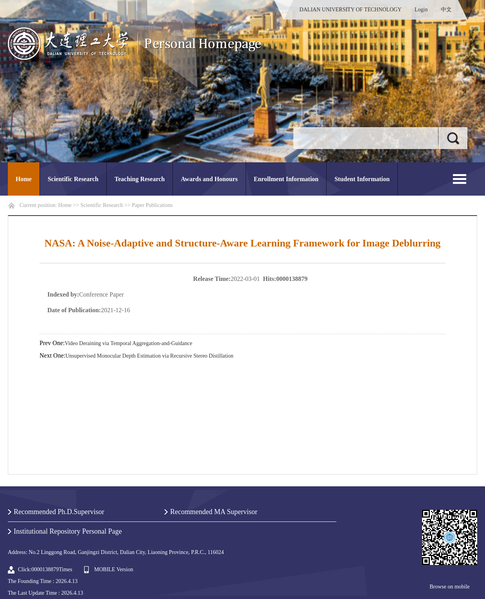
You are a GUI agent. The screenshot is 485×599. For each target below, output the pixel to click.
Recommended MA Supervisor (213, 512)
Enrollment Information (286, 179)
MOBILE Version (113, 569)
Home (24, 179)
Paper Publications (152, 205)
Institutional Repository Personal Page (68, 531)
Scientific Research (73, 179)
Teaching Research (140, 179)
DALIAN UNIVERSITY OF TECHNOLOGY (351, 10)
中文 (446, 10)
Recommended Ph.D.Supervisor (59, 512)
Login (421, 10)
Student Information (362, 179)
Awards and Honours (209, 179)
